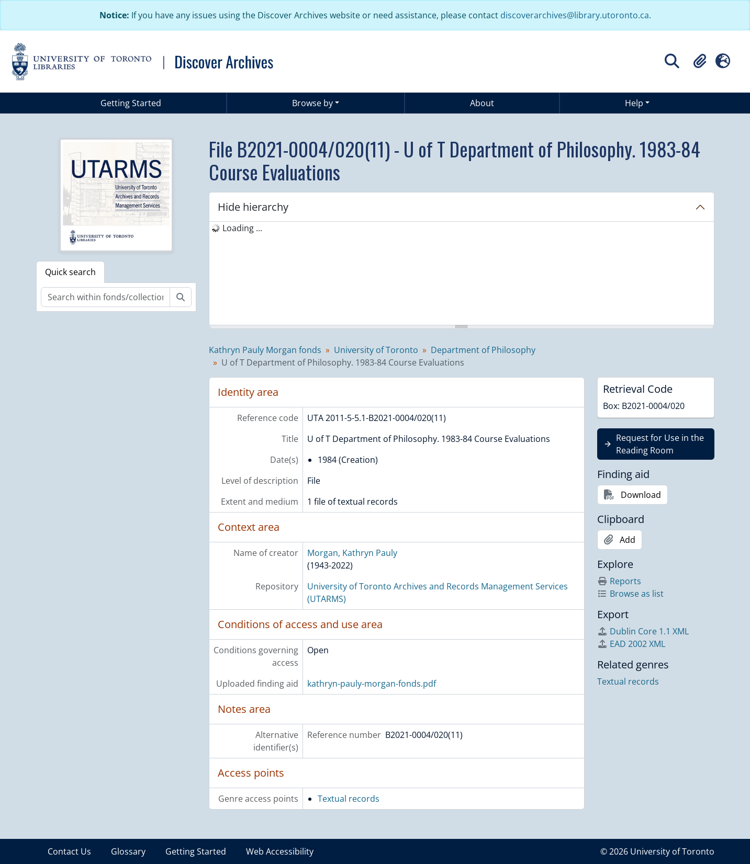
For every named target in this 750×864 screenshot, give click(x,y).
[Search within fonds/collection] (105, 297)
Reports (619, 581)
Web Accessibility (280, 851)
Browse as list (630, 593)
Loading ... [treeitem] (242, 228)
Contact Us (69, 851)
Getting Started (130, 103)
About (482, 103)
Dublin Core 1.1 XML (643, 631)
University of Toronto (376, 350)
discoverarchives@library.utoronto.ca (574, 15)
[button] (699, 61)
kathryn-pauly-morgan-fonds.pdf (371, 683)
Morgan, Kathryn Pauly (352, 553)
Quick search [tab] (70, 272)
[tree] (461, 274)
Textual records (348, 798)
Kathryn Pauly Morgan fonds (265, 350)
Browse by (312, 103)
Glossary (128, 851)
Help (634, 103)
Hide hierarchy (253, 207)
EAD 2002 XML (631, 644)
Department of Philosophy (483, 350)
